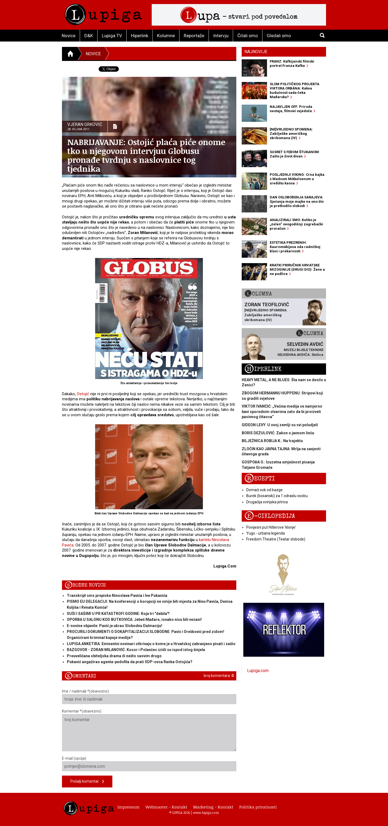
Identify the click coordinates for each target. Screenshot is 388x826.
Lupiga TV (112, 35)
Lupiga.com (258, 670)
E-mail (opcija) (149, 763)
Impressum (128, 807)
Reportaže (194, 35)
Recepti (259, 479)
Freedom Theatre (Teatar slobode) (275, 539)
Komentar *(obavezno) (149, 730)
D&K (88, 35)
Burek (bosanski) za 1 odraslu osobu (277, 496)
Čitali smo (247, 35)
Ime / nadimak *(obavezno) (149, 696)
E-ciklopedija (269, 516)
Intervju (220, 35)
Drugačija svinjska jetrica (267, 502)
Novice (68, 35)
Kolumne (166, 35)
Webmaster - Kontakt (166, 807)
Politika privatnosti (258, 807)
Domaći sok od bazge (264, 490)
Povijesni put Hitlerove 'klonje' (271, 527)
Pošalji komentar (87, 781)
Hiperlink (139, 35)
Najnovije (255, 51)
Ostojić (83, 393)
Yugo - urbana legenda (265, 533)
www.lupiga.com (206, 812)
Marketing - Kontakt (213, 807)
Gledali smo (279, 35)
